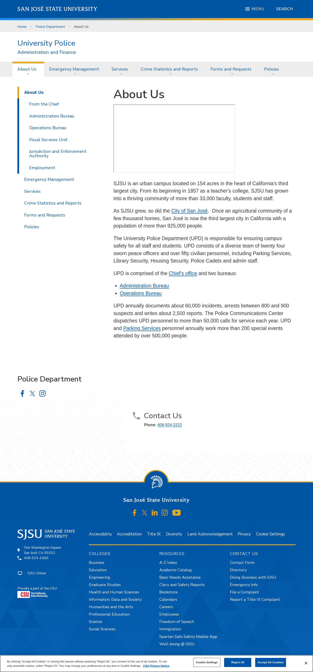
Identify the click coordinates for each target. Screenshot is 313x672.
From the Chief (44, 104)
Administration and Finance (46, 52)
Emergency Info (244, 584)
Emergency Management (74, 69)
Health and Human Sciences (114, 592)
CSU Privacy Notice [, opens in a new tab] (156, 665)
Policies (271, 69)
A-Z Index (168, 562)
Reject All (237, 662)
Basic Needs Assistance (180, 577)
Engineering (99, 577)
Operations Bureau (141, 293)
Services (120, 69)
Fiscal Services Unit (48, 140)
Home (22, 26)
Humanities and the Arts (111, 606)
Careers (166, 606)
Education (98, 570)
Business (96, 562)
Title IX (154, 534)
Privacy (244, 534)
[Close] (306, 663)
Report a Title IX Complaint (255, 599)
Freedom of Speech (176, 621)
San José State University (57, 9)
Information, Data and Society (115, 599)
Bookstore (168, 592)
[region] (156, 663)
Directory (238, 570)
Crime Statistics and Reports (169, 69)
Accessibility (100, 534)
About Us (81, 26)
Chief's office (183, 273)
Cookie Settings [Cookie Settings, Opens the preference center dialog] (207, 662)
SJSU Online (36, 573)
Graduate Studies (105, 584)
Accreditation (129, 534)
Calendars (168, 599)
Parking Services (142, 328)
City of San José (189, 211)
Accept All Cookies (271, 662)
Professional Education (109, 614)
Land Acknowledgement (210, 534)
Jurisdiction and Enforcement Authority (58, 154)
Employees (169, 614)
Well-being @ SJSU (177, 644)
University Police (46, 43)
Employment (42, 168)
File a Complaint (244, 592)
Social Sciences (102, 629)
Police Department (50, 26)
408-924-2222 (169, 425)
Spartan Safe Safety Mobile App (188, 636)
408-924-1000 (36, 558)
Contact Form (242, 562)
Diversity (174, 534)
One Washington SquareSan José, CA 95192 (42, 550)
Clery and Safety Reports (182, 584)
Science (95, 621)
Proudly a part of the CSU (37, 592)
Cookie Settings (270, 534)
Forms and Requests (230, 69)
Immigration (170, 629)
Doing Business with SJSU (253, 577)
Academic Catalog (175, 570)
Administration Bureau (144, 286)
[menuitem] (28, 69)
